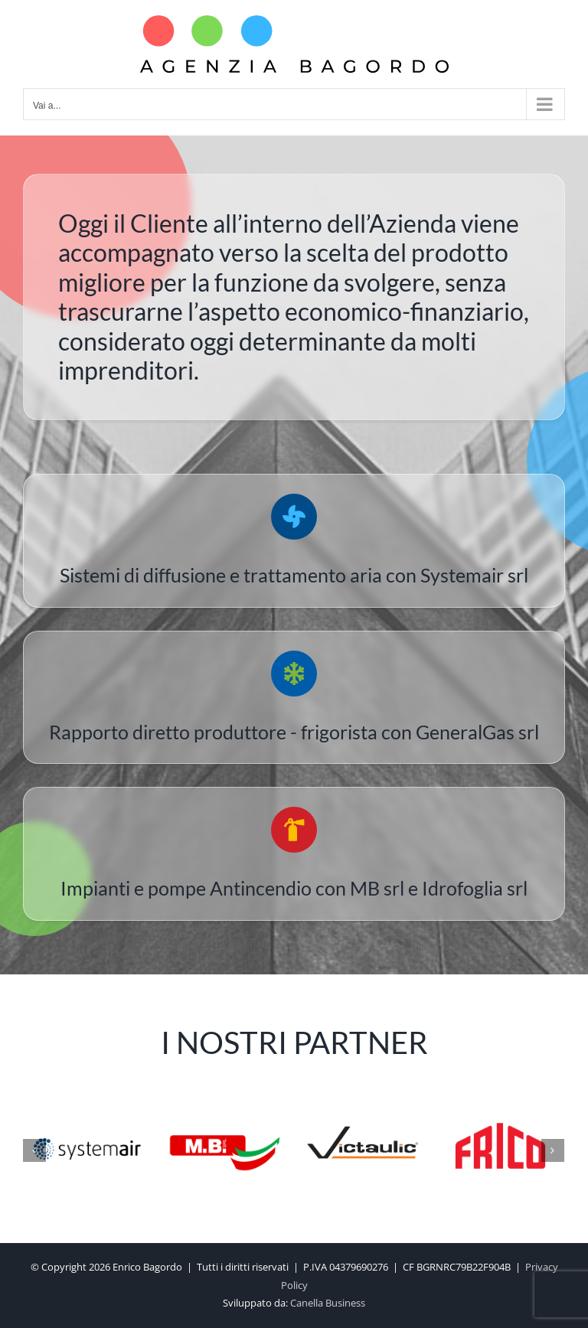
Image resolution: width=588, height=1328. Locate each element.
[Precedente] (34, 1150)
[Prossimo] (552, 1150)
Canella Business (327, 1303)
